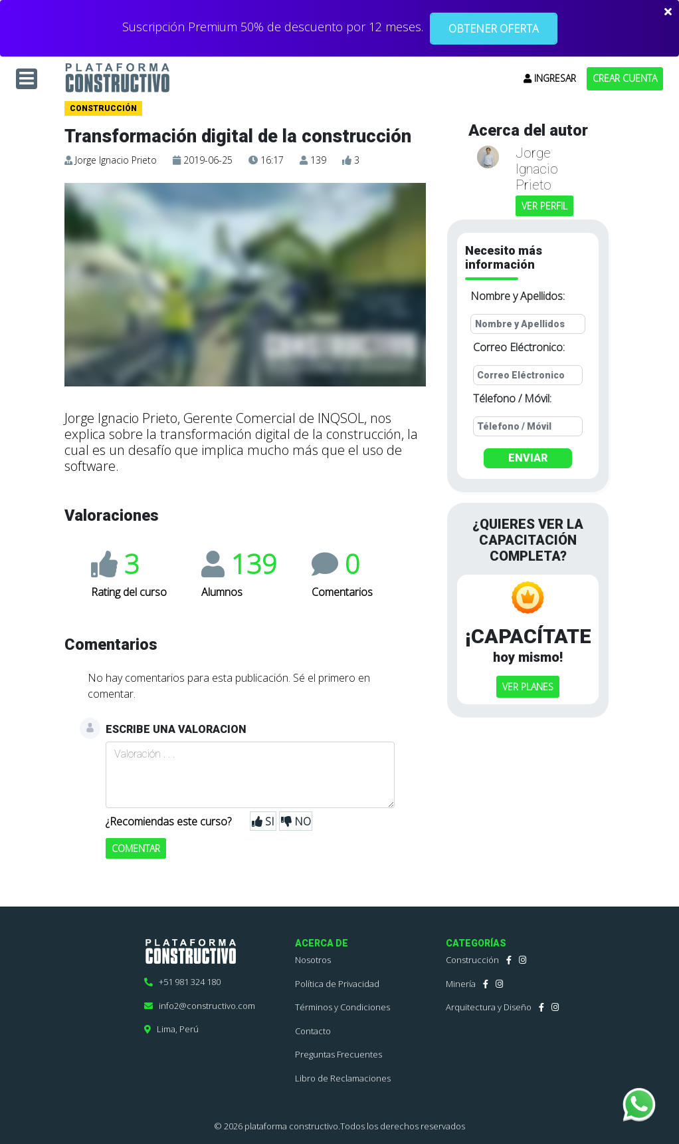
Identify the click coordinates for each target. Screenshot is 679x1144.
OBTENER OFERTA (493, 28)
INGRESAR (550, 78)
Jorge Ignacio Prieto (116, 160)
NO (296, 821)
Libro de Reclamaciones (343, 1078)
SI (263, 821)
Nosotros (313, 960)
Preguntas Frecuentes (338, 1054)
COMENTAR (136, 848)
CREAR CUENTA (625, 78)
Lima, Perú (171, 1029)
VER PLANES (527, 686)
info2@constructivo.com (199, 1006)
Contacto (313, 1031)
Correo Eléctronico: (519, 347)
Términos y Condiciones (342, 1007)
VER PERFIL (544, 206)
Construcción (472, 960)
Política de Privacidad (337, 984)
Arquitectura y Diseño (489, 1007)
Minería (461, 984)
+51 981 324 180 (182, 982)
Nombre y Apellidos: (517, 296)
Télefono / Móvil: (512, 398)
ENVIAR (527, 458)
